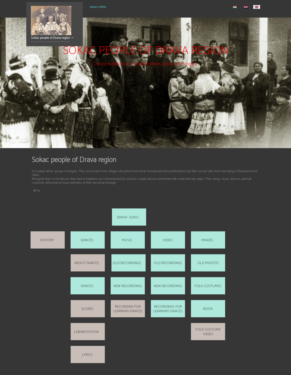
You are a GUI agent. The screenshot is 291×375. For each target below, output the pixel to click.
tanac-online (98, 7)
